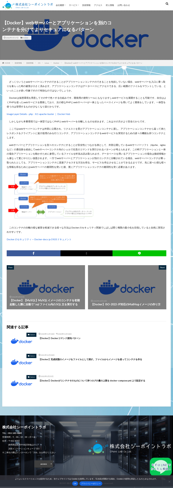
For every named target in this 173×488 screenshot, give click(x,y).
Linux (47, 63)
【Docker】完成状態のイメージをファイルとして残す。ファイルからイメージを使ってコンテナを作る (100, 359)
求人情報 (110, 5)
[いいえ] (169, 481)
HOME (7, 63)
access (43, 464)
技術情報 (86, 5)
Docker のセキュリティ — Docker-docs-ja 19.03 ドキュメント (39, 239)
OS (39, 63)
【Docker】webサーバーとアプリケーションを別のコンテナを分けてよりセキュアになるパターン (103, 63)
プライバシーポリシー (91, 484)
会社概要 (60, 5)
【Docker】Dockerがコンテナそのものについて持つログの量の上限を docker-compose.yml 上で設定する (102, 380)
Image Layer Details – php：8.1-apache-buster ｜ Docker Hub (38, 114)
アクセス (98, 5)
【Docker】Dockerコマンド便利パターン (63, 338)
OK (75, 484)
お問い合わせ (123, 5)
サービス (73, 5)
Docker (25, 38)
